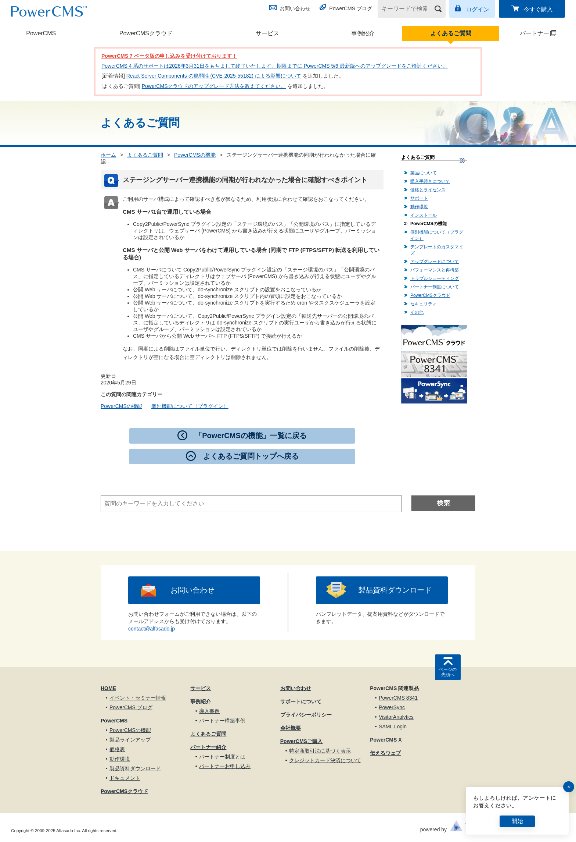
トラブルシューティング (434, 278)
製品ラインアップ (130, 740)
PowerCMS (41, 33)
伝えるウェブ (385, 753)
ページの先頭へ (448, 672)
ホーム (108, 155)
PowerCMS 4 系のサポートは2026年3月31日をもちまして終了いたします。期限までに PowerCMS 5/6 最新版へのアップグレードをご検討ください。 (274, 66)
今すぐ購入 (538, 9)
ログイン (477, 9)
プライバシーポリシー (306, 715)
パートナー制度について (434, 286)
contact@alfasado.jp (151, 629)
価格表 (117, 749)
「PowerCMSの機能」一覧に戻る (250, 435)
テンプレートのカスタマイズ (436, 250)
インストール (423, 215)
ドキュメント (124, 778)
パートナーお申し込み (225, 766)
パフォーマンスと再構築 (434, 270)
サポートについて (300, 701)
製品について (423, 172)
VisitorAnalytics (396, 717)
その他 (417, 312)
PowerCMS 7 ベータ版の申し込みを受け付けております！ (169, 56)
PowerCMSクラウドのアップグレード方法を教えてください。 (214, 86)
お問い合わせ (295, 8)
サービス (267, 33)
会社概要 (290, 728)
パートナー (528, 33)
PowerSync (392, 707)
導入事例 (209, 711)
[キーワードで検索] (407, 9)
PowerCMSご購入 (301, 741)
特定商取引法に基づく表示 (320, 751)
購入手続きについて (430, 181)
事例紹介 (363, 33)
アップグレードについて (434, 261)
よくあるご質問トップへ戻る (251, 456)
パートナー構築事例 (222, 721)
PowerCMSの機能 (195, 155)
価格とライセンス (428, 189)
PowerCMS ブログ (350, 8)
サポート (419, 198)
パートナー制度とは (222, 757)
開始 (517, 821)
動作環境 (419, 206)
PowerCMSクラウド (146, 33)
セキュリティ (423, 303)
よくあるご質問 (450, 33)
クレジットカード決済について (325, 760)
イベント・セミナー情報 (137, 698)
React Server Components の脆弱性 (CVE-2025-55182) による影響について (213, 76)
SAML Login (393, 726)
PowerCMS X (386, 740)
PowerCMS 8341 (398, 698)
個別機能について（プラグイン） (189, 406)
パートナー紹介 (208, 747)
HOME (108, 688)
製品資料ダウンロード (395, 590)
